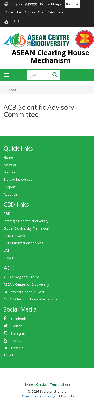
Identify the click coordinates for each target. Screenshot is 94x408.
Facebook (18, 318)
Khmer (9, 12)
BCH (7, 250)
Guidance (11, 172)
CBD (7, 213)
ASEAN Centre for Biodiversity (26, 284)
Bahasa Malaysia (51, 4)
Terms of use (60, 384)
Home (8, 157)
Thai (41, 12)
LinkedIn (17, 348)
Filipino (30, 12)
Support (10, 187)
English (17, 4)
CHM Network (14, 235)
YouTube (17, 340)
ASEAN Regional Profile (21, 277)
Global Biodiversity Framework (27, 228)
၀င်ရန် (15, 22)
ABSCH (9, 258)
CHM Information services (23, 243)
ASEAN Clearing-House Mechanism (30, 299)
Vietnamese (55, 12)
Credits (41, 384)
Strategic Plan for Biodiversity (26, 221)
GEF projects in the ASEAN (24, 292)
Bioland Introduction (19, 179)
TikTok (9, 355)
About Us (11, 194)
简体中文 (31, 4)
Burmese (72, 4)
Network (10, 165)
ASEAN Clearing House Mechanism (50, 56)
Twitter (16, 326)
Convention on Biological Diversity (48, 396)
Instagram (18, 333)
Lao (19, 12)
